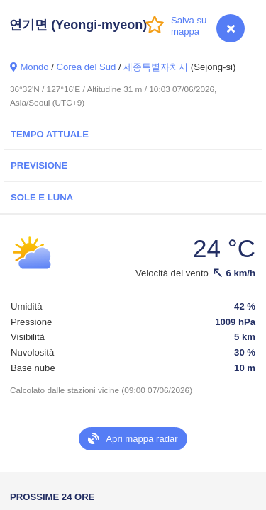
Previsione (39, 165)
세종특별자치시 (155, 67)
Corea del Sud (86, 67)
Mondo (34, 67)
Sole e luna (42, 197)
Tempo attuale (50, 134)
